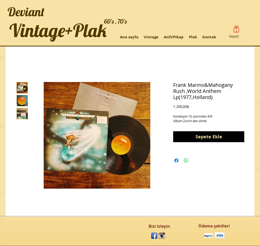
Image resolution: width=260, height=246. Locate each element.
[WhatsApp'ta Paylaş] (186, 160)
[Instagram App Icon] (162, 236)
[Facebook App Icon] (154, 236)
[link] (237, 36)
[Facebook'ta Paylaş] (176, 160)
